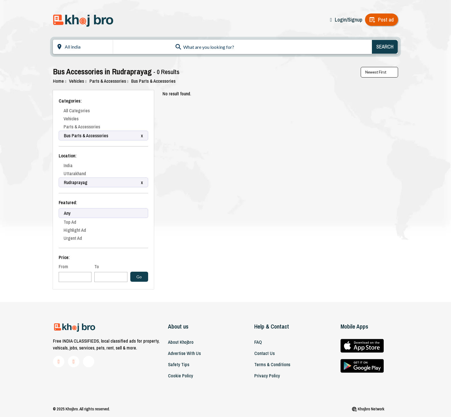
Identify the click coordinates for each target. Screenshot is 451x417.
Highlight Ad (75, 230)
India (68, 165)
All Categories (77, 110)
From (63, 266)
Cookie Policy (180, 375)
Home (59, 81)
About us (178, 326)
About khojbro (181, 342)
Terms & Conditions (272, 364)
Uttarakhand (75, 173)
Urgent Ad (73, 238)
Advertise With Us (184, 353)
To (96, 266)
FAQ (258, 342)
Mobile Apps (354, 326)
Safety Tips (178, 364)
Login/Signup (348, 19)
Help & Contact (271, 326)
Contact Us (264, 353)
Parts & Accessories (108, 81)
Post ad (386, 19)
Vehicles (77, 81)
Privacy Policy (267, 375)
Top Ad (70, 222)
